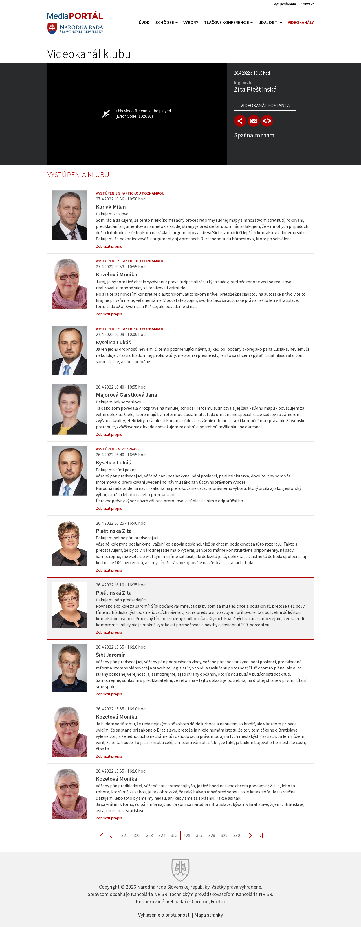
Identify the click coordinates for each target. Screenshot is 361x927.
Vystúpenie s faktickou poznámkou (130, 193)
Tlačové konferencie (228, 22)
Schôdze (166, 22)
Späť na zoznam (254, 135)
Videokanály (301, 22)
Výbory (190, 22)
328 (211, 835)
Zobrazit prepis (109, 246)
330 (236, 835)
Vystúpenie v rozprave (118, 448)
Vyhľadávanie (285, 3)
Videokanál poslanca (265, 105)
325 (174, 835)
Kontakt (307, 3)
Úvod (144, 22)
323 (149, 835)
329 (224, 835)
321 (124, 835)
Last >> (257, 835)
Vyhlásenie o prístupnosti (164, 914)
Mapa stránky (208, 914)
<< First (104, 835)
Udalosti (270, 22)
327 (199, 835)
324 (162, 835)
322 (137, 835)
